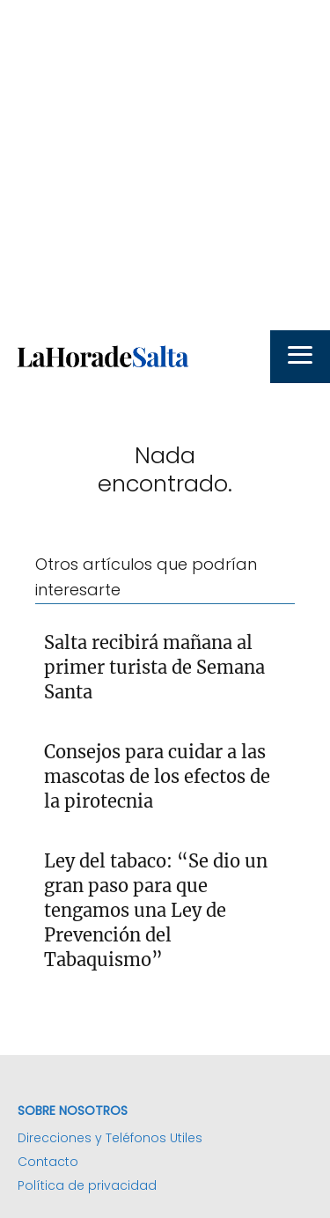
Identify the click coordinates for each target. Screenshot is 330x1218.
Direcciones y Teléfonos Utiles (110, 1138)
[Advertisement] (165, 165)
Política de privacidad (87, 1185)
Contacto (48, 1161)
